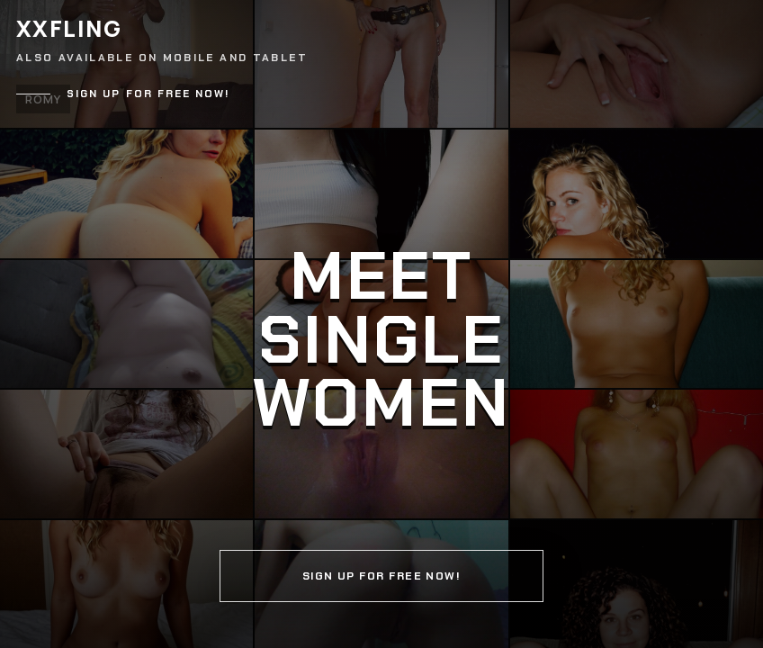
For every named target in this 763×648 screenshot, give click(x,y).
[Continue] (381, 324)
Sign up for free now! (148, 94)
